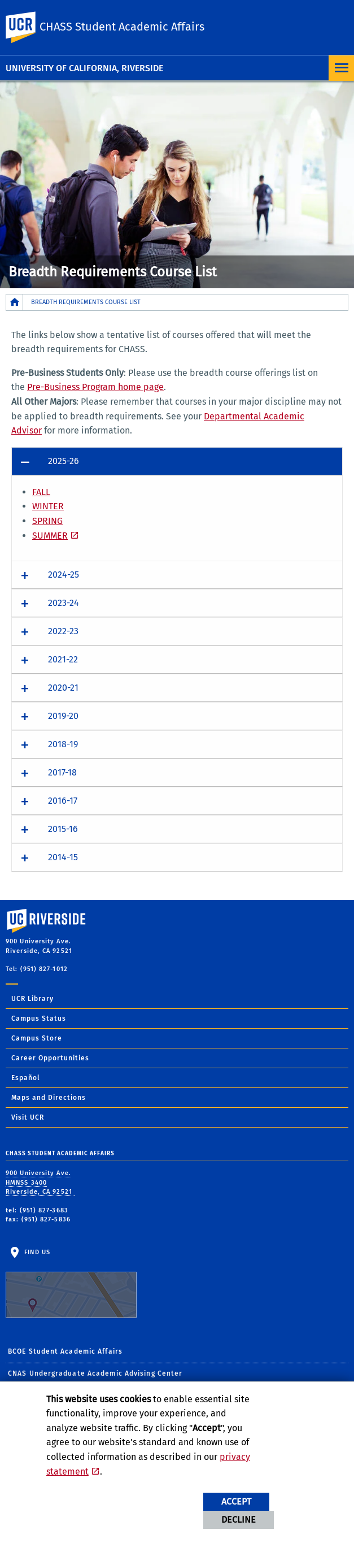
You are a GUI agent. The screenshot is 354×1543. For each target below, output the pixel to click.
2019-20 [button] (63, 715)
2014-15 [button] (63, 857)
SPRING (47, 520)
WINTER (48, 506)
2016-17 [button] (62, 800)
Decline (238, 1519)
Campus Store (36, 1038)
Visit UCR (27, 1117)
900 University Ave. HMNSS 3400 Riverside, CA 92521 (40, 1182)
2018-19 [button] (63, 744)
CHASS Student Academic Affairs (122, 26)
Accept (236, 1501)
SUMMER (50, 535)
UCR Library (32, 999)
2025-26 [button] (63, 461)
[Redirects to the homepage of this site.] (14, 302)
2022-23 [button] (63, 631)
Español (25, 1078)
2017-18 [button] (62, 772)
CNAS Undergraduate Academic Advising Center (95, 1373)
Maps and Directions (48, 1098)
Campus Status (38, 1018)
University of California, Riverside (84, 68)
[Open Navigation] (341, 68)
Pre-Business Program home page (95, 387)
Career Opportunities (50, 1058)
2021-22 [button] (63, 659)
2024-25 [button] (63, 574)
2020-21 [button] (63, 687)
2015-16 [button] (63, 828)
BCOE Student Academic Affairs (65, 1351)
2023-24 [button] (63, 602)
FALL (41, 492)
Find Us (71, 1284)
